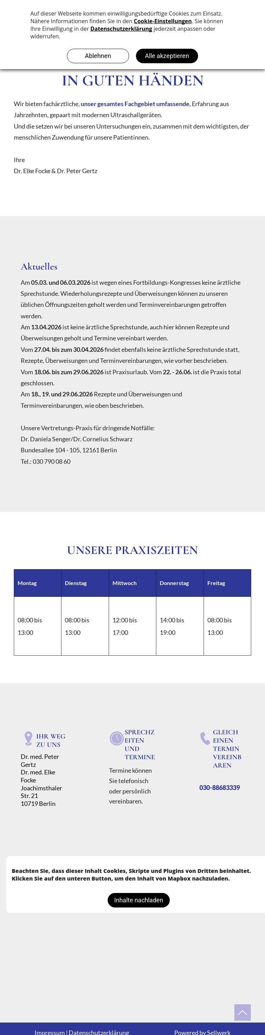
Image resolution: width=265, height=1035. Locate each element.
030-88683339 (219, 787)
